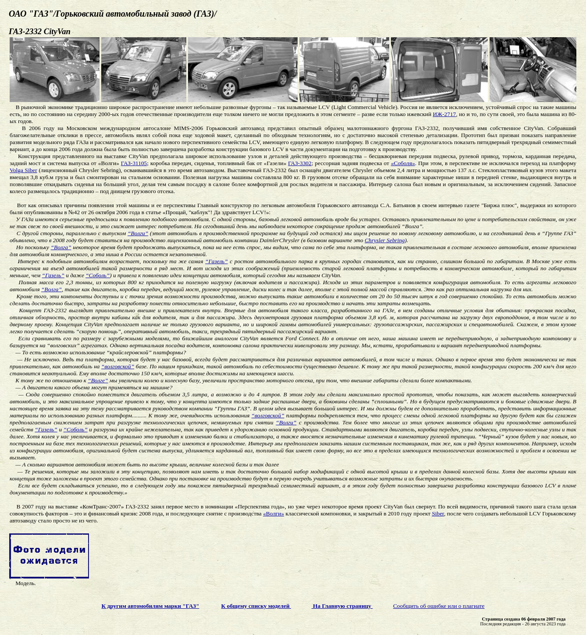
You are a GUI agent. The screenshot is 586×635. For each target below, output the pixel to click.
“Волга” (61, 247)
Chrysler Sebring (385, 240)
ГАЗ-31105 (134, 163)
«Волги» (273, 513)
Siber (438, 513)
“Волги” (138, 233)
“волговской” (117, 366)
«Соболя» (403, 163)
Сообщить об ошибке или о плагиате (439, 606)
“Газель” (216, 261)
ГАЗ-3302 (299, 163)
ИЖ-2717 (444, 114)
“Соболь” (97, 275)
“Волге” (98, 380)
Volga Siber (23, 170)
